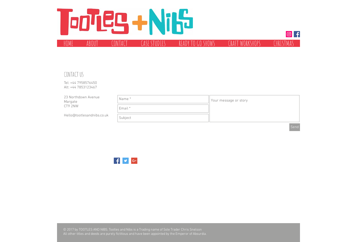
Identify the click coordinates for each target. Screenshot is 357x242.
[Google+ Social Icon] (134, 161)
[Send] (294, 127)
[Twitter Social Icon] (125, 161)
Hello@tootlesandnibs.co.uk (86, 115)
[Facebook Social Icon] (297, 34)
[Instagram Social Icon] (289, 34)
